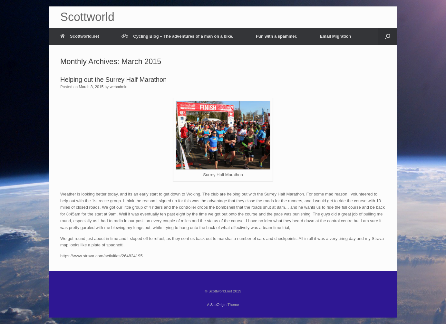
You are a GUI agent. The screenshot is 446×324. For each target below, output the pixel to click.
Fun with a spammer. (276, 36)
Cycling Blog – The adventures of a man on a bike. (177, 36)
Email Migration (335, 36)
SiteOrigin (218, 305)
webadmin (118, 87)
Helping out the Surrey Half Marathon (113, 79)
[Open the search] (387, 36)
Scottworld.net (79, 36)
